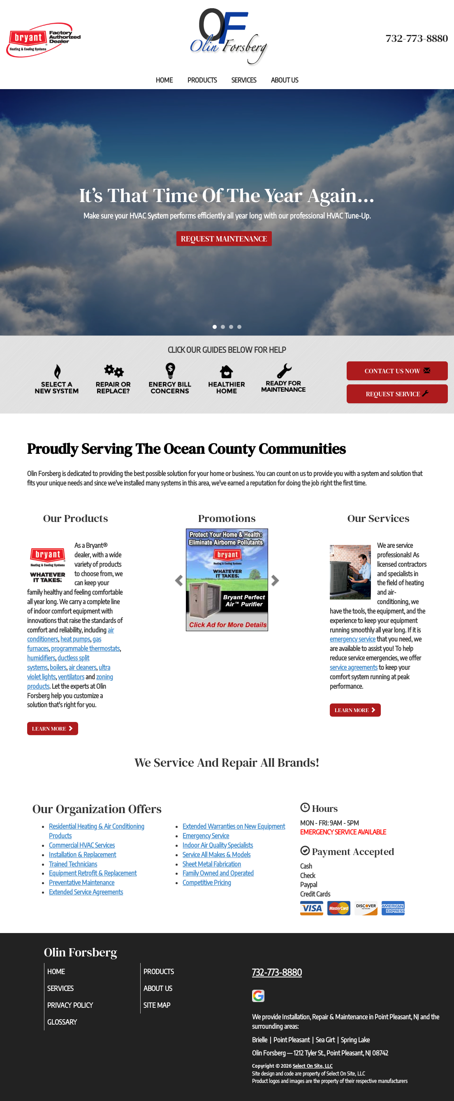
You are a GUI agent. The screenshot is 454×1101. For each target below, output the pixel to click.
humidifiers (41, 658)
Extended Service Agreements (86, 892)
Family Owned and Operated (218, 873)
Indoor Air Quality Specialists (218, 845)
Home (164, 80)
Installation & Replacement (82, 854)
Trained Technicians (73, 864)
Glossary (73, 1026)
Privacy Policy (82, 1008)
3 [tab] (233, 329)
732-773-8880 (277, 972)
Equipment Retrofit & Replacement (93, 873)
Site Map (168, 1008)
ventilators (71, 677)
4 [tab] (241, 329)
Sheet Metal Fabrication (212, 864)
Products (202, 80)
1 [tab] (217, 329)
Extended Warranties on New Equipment (234, 826)
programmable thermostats (85, 648)
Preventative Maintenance (81, 882)
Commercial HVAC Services (82, 845)
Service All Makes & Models (216, 854)
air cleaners (82, 667)
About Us (284, 80)
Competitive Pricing (207, 882)
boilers (58, 667)
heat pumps (75, 639)
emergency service (352, 639)
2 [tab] (225, 329)
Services (244, 80)
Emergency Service (206, 836)
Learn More (52, 728)
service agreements (354, 667)
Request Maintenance (224, 238)
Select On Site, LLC (313, 1065)
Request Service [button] (397, 393)
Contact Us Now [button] (397, 370)
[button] (192, 580)
